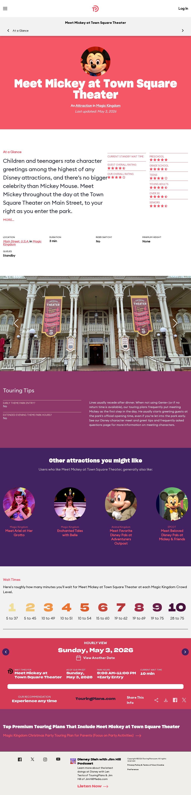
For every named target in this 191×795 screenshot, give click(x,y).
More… (8, 220)
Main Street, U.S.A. (16, 241)
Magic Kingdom (108, 105)
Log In (183, 8)
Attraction (84, 105)
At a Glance (21, 30)
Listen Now (94, 786)
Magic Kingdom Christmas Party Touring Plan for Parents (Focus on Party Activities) (72, 735)
